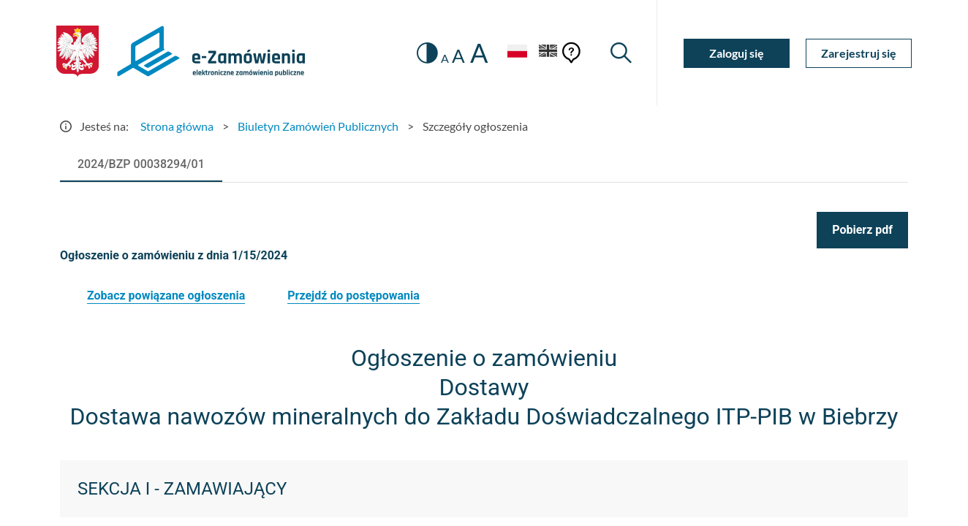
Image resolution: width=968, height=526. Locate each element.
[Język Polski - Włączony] (516, 53)
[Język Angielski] (548, 53)
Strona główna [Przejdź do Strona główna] (176, 126)
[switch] (427, 53)
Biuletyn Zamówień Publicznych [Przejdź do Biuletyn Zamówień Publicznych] (318, 126)
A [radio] (445, 58)
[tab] (141, 164)
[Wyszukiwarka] (621, 53)
